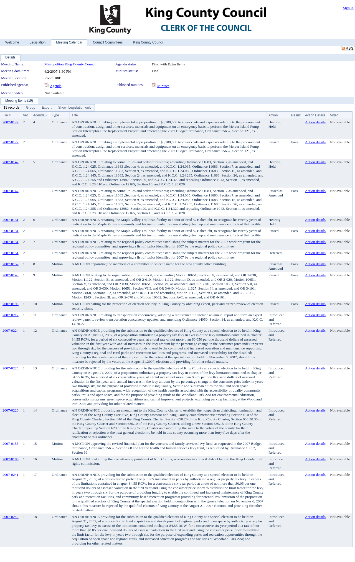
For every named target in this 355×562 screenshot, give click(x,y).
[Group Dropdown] (31, 107)
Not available (54, 93)
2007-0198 (10, 304)
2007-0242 (10, 517)
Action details (315, 122)
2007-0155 (10, 443)
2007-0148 (10, 275)
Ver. (26, 115)
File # (6, 115)
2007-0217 (10, 315)
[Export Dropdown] (47, 107)
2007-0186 (10, 459)
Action (273, 115)
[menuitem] (11, 107)
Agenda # (40, 115)
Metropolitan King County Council (70, 64)
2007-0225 (10, 368)
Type (55, 115)
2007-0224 (10, 330)
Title (75, 115)
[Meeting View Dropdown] (75, 107)
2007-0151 (10, 242)
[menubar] (47, 107)
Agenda (55, 86)
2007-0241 (10, 474)
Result (296, 115)
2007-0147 (10, 162)
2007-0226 (10, 410)
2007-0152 (10, 264)
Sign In (348, 8)
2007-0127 (10, 122)
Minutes (163, 86)
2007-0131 (10, 220)
